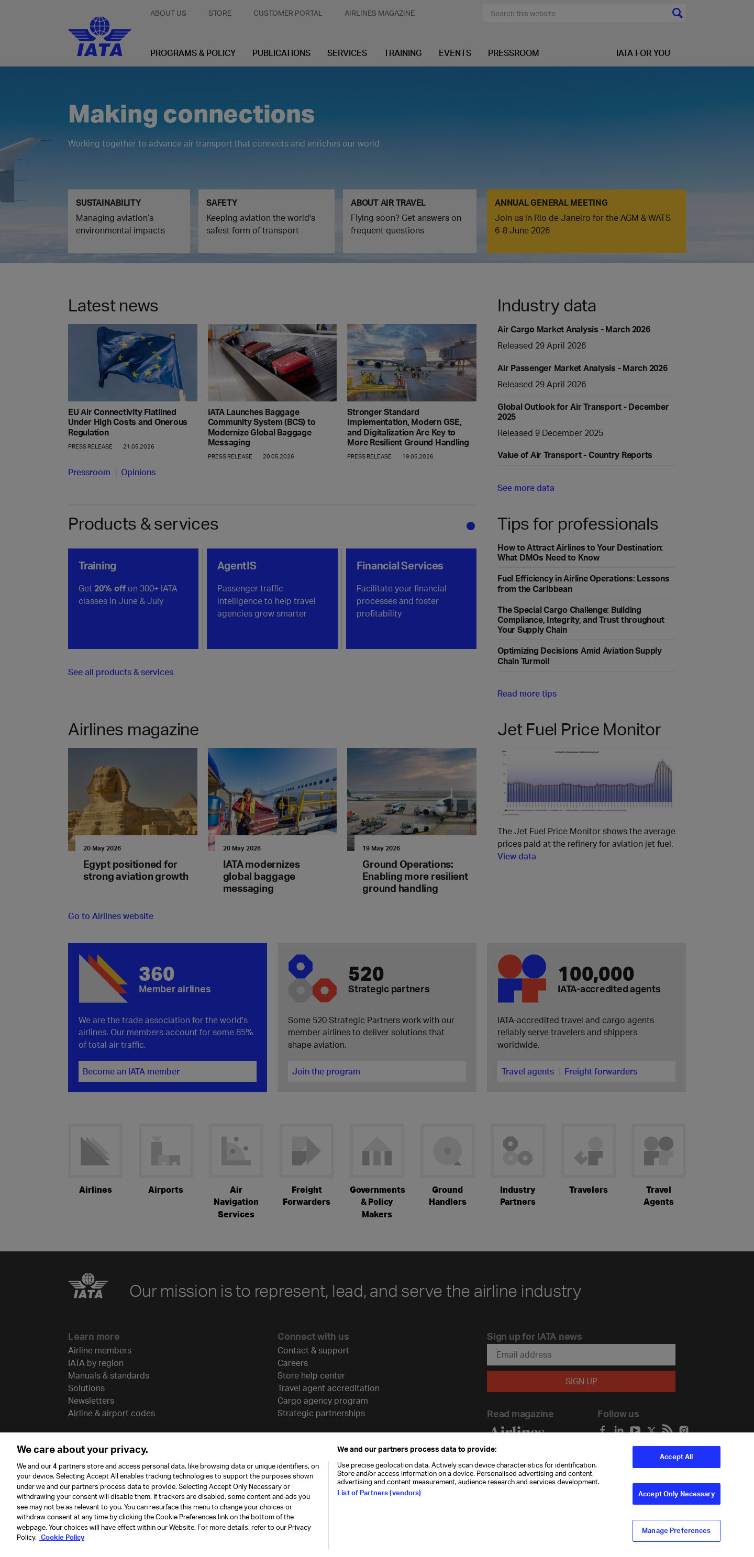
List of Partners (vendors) (379, 1497)
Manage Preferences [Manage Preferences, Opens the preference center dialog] (676, 1534)
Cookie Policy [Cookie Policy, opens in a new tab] (61, 1542)
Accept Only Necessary (676, 1498)
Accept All (676, 1461)
